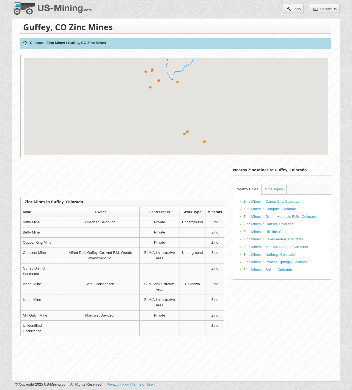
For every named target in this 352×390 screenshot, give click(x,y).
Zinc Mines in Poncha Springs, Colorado (275, 262)
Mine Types (274, 189)
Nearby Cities (247, 189)
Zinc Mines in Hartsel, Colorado (268, 224)
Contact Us (325, 9)
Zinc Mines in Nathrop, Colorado (269, 254)
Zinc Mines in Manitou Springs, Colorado (275, 247)
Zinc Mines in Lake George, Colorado (272, 239)
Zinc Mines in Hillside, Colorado (268, 232)
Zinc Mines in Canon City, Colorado (271, 201)
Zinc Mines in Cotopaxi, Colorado (269, 209)
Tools (294, 9)
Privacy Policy (118, 384)
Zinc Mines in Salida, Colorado (267, 270)
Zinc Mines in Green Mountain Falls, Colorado (279, 217)
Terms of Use (142, 384)
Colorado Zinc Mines (47, 43)
